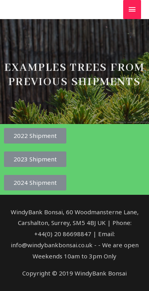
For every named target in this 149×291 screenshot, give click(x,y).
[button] (35, 136)
